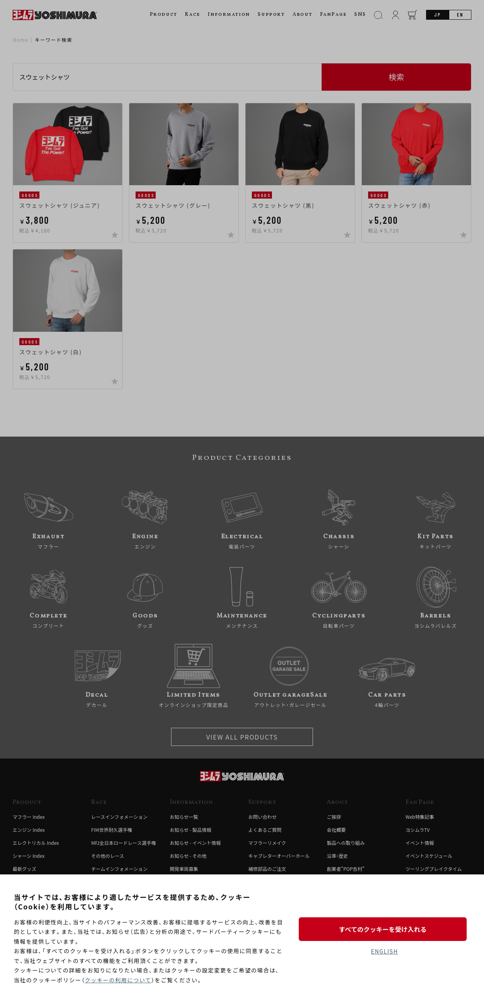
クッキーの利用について (118, 980)
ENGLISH (384, 952)
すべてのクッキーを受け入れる (384, 928)
